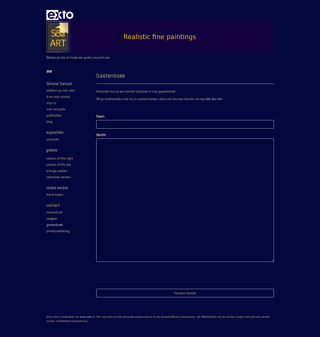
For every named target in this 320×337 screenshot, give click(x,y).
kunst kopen (54, 194)
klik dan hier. (214, 99)
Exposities (55, 132)
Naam (100, 116)
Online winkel (57, 187)
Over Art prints (56, 109)
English (49, 71)
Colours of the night (59, 158)
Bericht (101, 135)
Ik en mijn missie (58, 96)
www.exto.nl (87, 317)
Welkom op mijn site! (60, 90)
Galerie (51, 150)
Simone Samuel (59, 83)
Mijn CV (51, 103)
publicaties (54, 115)
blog (49, 121)
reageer (51, 218)
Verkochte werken (58, 177)
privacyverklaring (58, 231)
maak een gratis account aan (90, 57)
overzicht (52, 139)
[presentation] (134, 275)
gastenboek (54, 224)
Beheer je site (55, 57)
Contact (53, 205)
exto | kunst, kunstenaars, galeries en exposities (60, 15)
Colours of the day (58, 164)
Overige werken (56, 170)
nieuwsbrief (54, 212)
